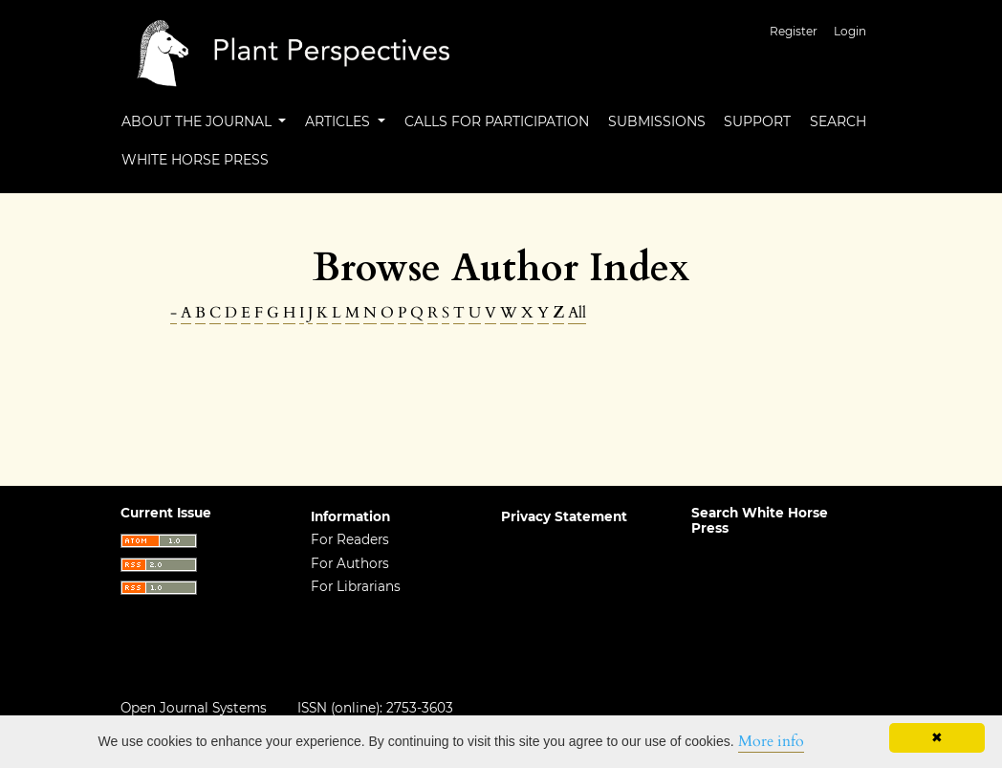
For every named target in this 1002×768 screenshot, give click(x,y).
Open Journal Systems (193, 707)
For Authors (350, 563)
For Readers (350, 539)
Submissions (657, 121)
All (577, 312)
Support (757, 121)
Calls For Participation (496, 121)
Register (793, 31)
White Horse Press (195, 159)
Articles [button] (339, 121)
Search (838, 121)
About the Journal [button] (198, 121)
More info (771, 741)
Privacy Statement (564, 516)
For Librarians (356, 586)
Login (850, 31)
